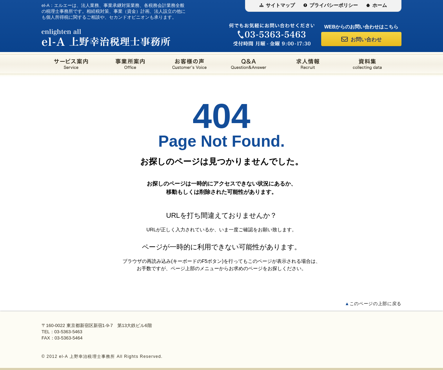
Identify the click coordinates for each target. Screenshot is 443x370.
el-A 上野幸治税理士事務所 (106, 37)
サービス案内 (71, 64)
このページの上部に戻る (373, 303)
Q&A (248, 64)
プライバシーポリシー (333, 5)
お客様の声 (189, 64)
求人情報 (307, 64)
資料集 (367, 64)
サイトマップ (280, 5)
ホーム (379, 5)
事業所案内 (130, 64)
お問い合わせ (361, 39)
